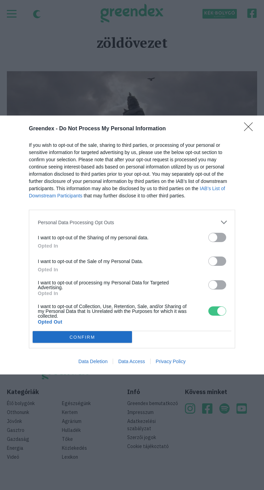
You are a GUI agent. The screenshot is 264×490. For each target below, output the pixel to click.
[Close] (250, 128)
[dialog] (132, 245)
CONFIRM (82, 336)
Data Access (131, 361)
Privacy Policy (171, 361)
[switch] (217, 237)
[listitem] (132, 222)
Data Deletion (93, 361)
